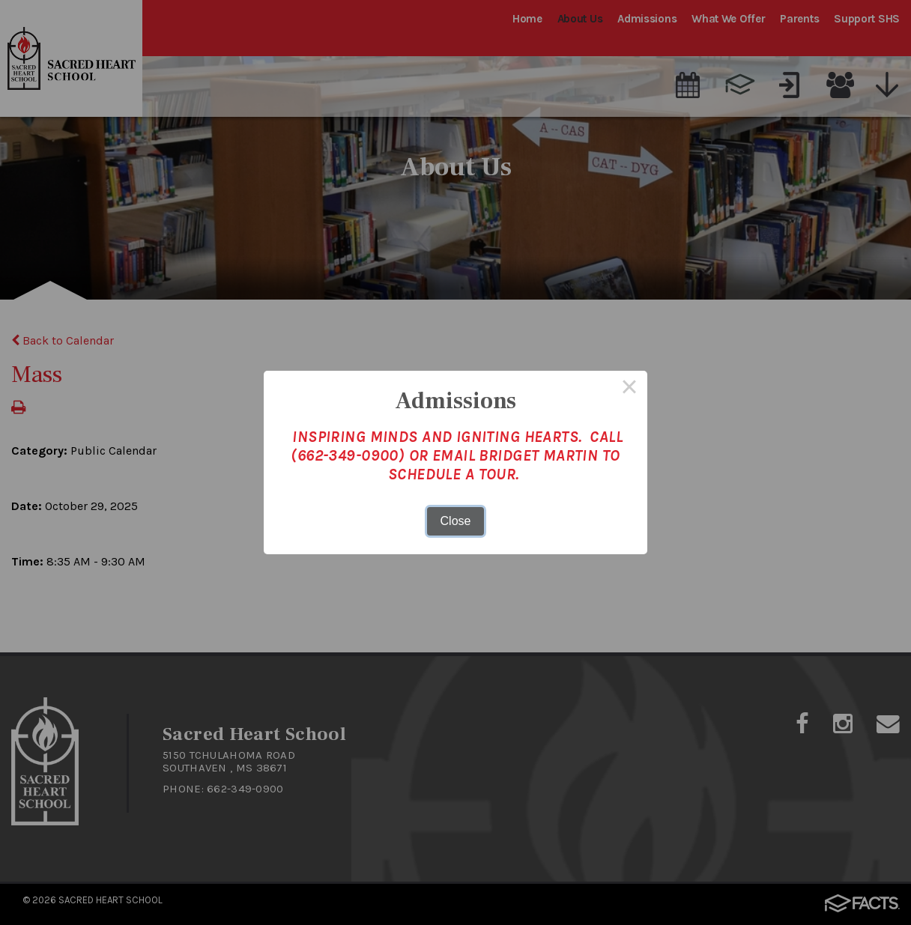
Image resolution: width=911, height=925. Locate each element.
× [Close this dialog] (629, 389)
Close (456, 521)
